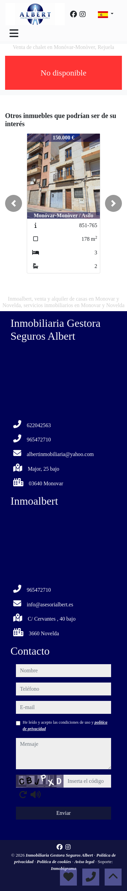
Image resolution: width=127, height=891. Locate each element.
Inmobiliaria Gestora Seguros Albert (60, 855)
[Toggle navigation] (13, 33)
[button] (13, 203)
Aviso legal (85, 861)
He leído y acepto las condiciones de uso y (65, 725)
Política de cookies (54, 861)
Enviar (63, 813)
